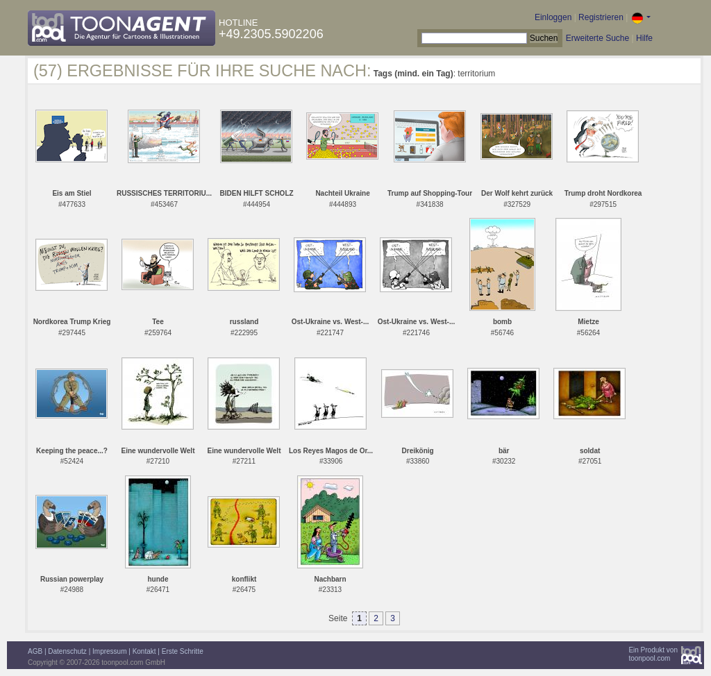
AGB (35, 651)
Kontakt (144, 651)
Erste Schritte (182, 651)
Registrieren (601, 17)
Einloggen (553, 17)
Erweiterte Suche (597, 38)
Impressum (109, 651)
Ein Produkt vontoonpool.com (653, 654)
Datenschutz (67, 651)
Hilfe (644, 38)
